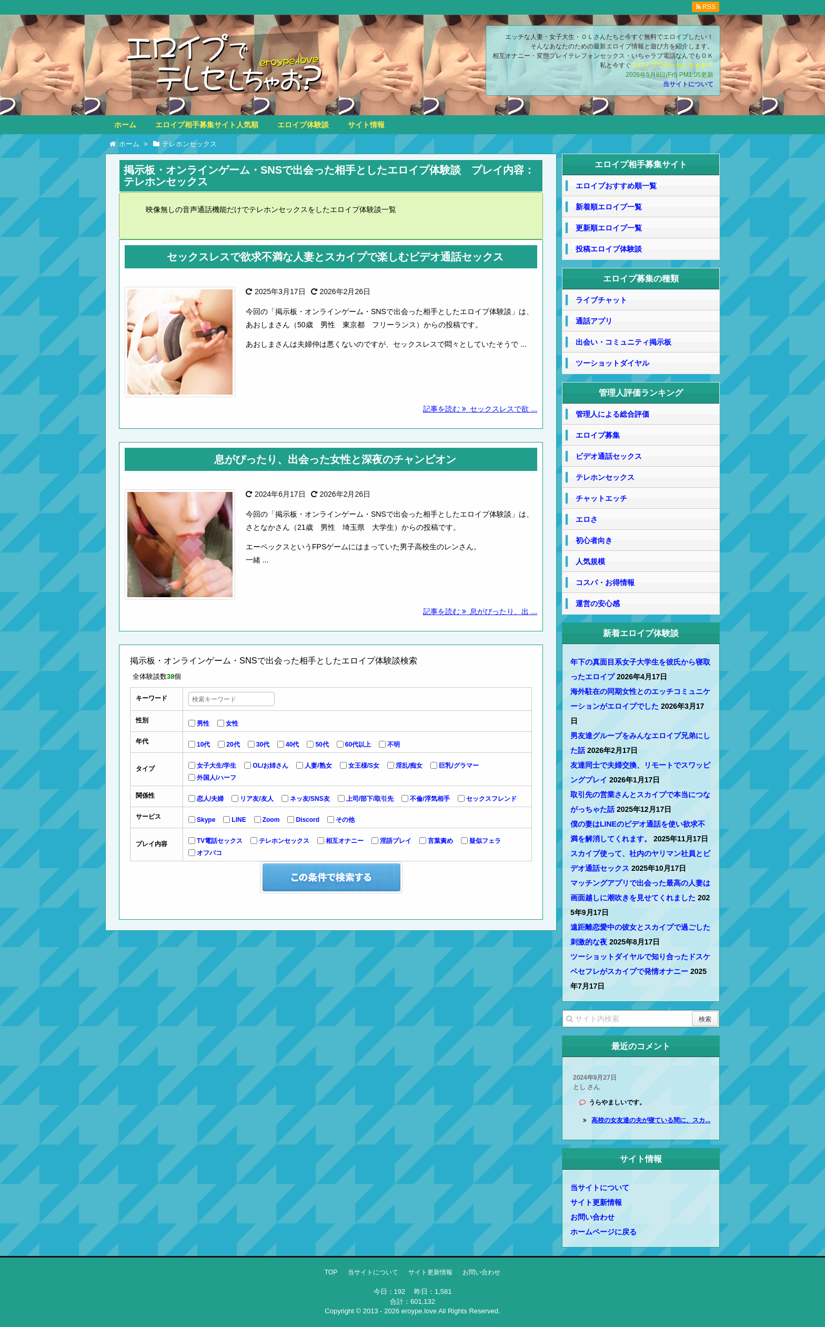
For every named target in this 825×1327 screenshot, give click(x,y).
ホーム (125, 124)
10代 (203, 744)
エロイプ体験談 (303, 124)
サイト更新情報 (596, 1202)
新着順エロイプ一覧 (609, 206)
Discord (307, 819)
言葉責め (440, 841)
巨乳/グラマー (458, 765)
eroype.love (419, 1311)
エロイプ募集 (598, 435)
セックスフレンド (491, 798)
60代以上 (358, 744)
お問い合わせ (592, 1217)
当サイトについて (688, 84)
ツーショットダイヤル (612, 363)
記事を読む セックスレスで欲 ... (480, 409)
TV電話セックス (220, 841)
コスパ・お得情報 (605, 582)
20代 (232, 744)
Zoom (271, 819)
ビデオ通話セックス (609, 456)
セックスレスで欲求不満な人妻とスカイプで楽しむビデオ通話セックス (335, 257)
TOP (331, 1272)
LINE (239, 819)
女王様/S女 (363, 765)
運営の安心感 (598, 603)
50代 (321, 744)
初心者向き (594, 540)
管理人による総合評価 (612, 414)
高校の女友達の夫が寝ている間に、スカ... (650, 1120)
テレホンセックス (284, 841)
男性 (203, 723)
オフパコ (209, 853)
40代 (292, 744)
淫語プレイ (395, 841)
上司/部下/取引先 (370, 798)
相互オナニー (345, 841)
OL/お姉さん (270, 765)
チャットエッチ (601, 498)
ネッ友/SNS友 (310, 798)
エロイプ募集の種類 (641, 278)
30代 (262, 744)
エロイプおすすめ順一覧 (616, 185)
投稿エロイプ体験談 (609, 249)
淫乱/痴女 (409, 765)
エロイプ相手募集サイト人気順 (206, 124)
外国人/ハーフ (216, 777)
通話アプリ (594, 321)
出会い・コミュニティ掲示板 (623, 342)
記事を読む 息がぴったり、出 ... (480, 611)
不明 (393, 744)
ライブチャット (601, 300)
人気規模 (590, 561)
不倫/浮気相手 (429, 798)
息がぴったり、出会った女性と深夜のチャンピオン (335, 459)
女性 (232, 723)
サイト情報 (366, 124)
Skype (206, 819)
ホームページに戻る (603, 1232)
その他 (345, 819)
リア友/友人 (256, 798)
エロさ (587, 519)
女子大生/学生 (216, 765)
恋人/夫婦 (210, 798)
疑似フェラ (485, 841)
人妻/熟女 (318, 765)
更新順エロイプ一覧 (609, 228)
